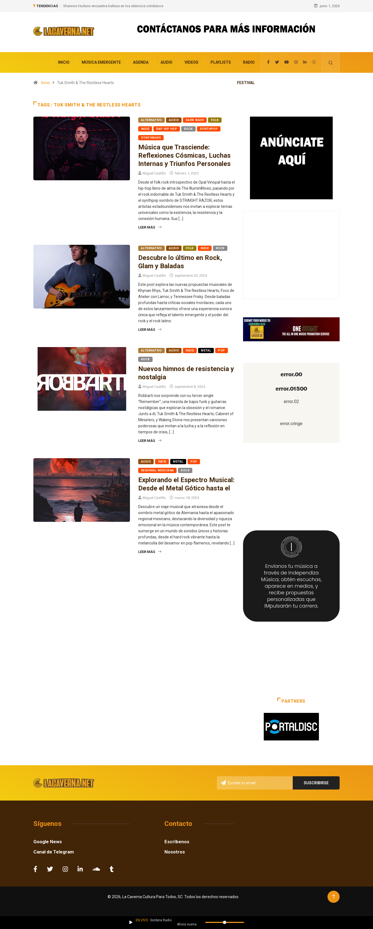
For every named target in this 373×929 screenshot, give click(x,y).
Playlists (221, 61)
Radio (249, 61)
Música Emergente (101, 61)
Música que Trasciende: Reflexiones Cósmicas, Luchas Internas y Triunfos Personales (184, 154)
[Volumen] (224, 922)
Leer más (149, 226)
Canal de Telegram (53, 850)
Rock (188, 128)
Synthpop (209, 128)
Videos (191, 61)
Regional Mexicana (157, 469)
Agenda (140, 61)
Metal (206, 349)
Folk (215, 119)
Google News (47, 840)
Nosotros (174, 850)
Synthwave (151, 136)
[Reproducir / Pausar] (130, 922)
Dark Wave (195, 119)
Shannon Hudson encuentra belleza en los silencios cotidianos (113, 5)
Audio (166, 61)
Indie (145, 128)
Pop (221, 349)
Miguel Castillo (154, 172)
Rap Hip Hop (166, 128)
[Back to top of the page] (334, 895)
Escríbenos (176, 840)
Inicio (64, 61)
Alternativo (151, 119)
